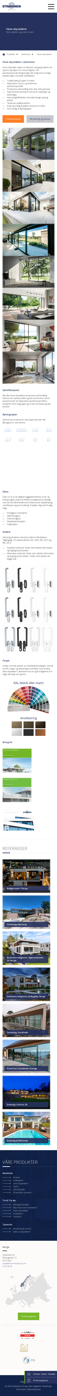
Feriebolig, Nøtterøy (17, 924)
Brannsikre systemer (22, 1192)
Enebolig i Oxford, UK (17, 1104)
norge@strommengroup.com (14, 1263)
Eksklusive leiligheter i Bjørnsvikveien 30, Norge (25, 959)
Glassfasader (19, 1189)
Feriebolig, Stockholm (17, 1032)
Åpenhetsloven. (34, 1389)
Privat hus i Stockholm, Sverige (22, 1068)
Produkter (10, 54)
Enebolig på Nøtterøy (17, 1140)
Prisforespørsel (40, 1380)
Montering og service (40, 119)
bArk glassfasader (21, 1204)
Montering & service (22, 1228)
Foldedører (18, 1180)
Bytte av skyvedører (22, 1231)
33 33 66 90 (7, 1266)
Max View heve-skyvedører (25, 1207)
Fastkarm (17, 1216)
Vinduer (16, 1177)
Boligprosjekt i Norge (17, 888)
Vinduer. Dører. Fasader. (44, 1374)
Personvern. (21, 1389)
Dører (16, 1186)
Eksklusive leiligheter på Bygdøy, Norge (26, 996)
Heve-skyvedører (20, 1183)
